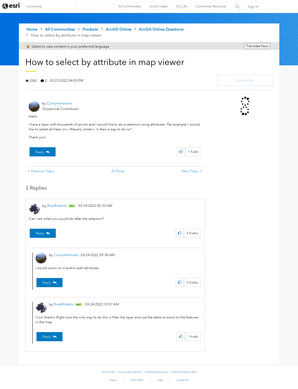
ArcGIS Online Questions (161, 29)
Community (34, 6)
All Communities (129, 6)
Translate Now (257, 46)
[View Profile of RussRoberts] (57, 206)
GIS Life (181, 6)
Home (31, 29)
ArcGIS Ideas (158, 6)
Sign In (253, 6)
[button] (181, 151)
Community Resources (210, 6)
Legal (160, 380)
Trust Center (137, 380)
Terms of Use (108, 372)
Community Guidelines (130, 372)
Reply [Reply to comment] (40, 233)
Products (90, 29)
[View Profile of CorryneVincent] (59, 103)
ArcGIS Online (118, 29)
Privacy (113, 380)
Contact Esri (183, 380)
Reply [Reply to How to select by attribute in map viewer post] (39, 152)
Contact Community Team (183, 372)
